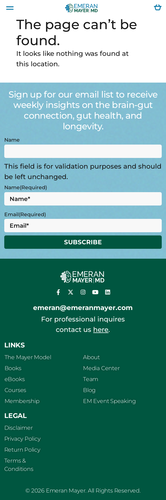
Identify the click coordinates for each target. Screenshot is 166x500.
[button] (9, 8)
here (100, 329)
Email (25, 214)
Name (12, 140)
